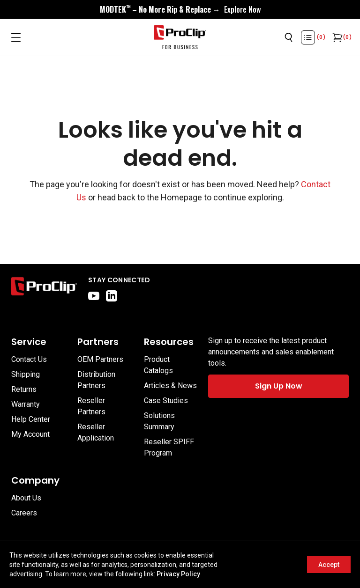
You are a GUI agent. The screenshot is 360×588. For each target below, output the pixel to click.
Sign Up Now (278, 386)
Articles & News (170, 385)
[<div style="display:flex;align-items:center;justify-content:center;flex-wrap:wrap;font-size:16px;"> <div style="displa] (180, 9)
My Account (30, 434)
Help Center (30, 419)
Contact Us (29, 359)
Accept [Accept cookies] (328, 564)
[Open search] (288, 37)
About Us (26, 497)
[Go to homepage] (180, 37)
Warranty (25, 404)
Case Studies (166, 400)
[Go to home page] (44, 288)
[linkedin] (111, 295)
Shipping (25, 374)
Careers (24, 512)
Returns (24, 389)
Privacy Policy (178, 574)
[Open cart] (336, 37)
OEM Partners (100, 359)
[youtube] (93, 295)
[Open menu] (16, 37)
